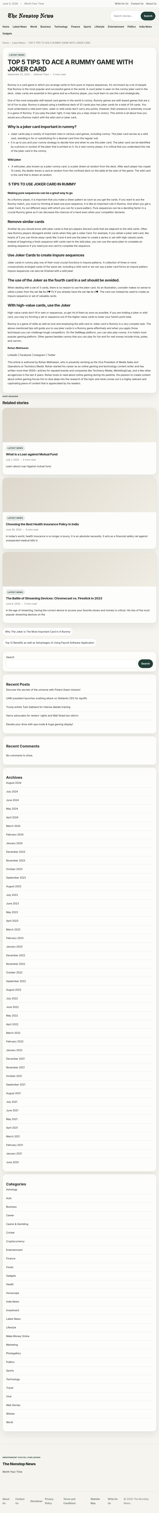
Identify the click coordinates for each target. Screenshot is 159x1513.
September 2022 (16, 981)
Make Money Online (17, 1336)
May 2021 (11, 1119)
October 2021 (14, 1076)
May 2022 (12, 1015)
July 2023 (12, 894)
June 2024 (12, 800)
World (33, 26)
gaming (21, 336)
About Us (151, 3)
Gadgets (7, 33)
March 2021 (13, 1136)
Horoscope (12, 1293)
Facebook (25, 355)
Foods (9, 1267)
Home (5, 26)
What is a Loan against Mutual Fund (32, 454)
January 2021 (14, 1153)
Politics (131, 26)
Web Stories (13, 1405)
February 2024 (14, 834)
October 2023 (14, 869)
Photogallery (13, 1353)
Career (10, 1215)
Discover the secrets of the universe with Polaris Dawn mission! (43, 689)
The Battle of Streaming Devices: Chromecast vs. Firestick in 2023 (54, 598)
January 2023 (14, 946)
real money (117, 336)
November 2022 (15, 963)
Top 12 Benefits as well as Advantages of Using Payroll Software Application (49, 642)
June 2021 (12, 1110)
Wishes (10, 1413)
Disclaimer (36, 1501)
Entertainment (116, 26)
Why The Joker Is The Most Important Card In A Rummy (37, 631)
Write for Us (121, 3)
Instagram (39, 355)
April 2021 (12, 1127)
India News (145, 26)
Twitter (51, 355)
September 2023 (16, 877)
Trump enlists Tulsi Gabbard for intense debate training (38, 707)
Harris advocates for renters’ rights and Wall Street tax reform (42, 715)
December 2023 (15, 851)
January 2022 (14, 1050)
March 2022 (13, 1032)
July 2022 (12, 998)
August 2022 (13, 989)
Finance (75, 26)
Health (10, 1284)
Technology (61, 26)
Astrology (11, 1189)
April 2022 (12, 1024)
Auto (8, 1198)
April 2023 (12, 920)
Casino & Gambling (17, 1224)
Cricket (10, 1232)
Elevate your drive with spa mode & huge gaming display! (39, 724)
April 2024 (12, 817)
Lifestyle (99, 26)
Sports (87, 26)
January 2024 (14, 843)
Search (148, 15)
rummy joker (127, 89)
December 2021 (15, 1058)
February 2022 (14, 1041)
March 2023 (13, 929)
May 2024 (12, 808)
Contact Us (137, 3)
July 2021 (11, 1101)
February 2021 (14, 1145)
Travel (9, 1387)
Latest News (20, 26)
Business (46, 26)
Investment (12, 1310)
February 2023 (14, 938)
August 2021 (13, 1093)
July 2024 (12, 791)
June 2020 (12, 1162)
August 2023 (13, 886)
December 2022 (15, 955)
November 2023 (15, 860)
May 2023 (12, 912)
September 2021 (15, 1084)
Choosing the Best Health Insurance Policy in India (42, 524)
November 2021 (15, 1067)
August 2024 (13, 782)
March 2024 (13, 825)
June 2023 (12, 903)
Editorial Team (41, 74)
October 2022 (14, 972)
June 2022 (12, 1007)
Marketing (12, 1344)
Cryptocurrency (15, 1241)
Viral (8, 1396)
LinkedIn (13, 355)
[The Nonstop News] (53, 16)
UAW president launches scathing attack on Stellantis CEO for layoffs (46, 698)
